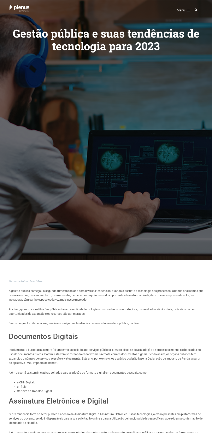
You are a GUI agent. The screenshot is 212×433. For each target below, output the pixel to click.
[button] (183, 10)
